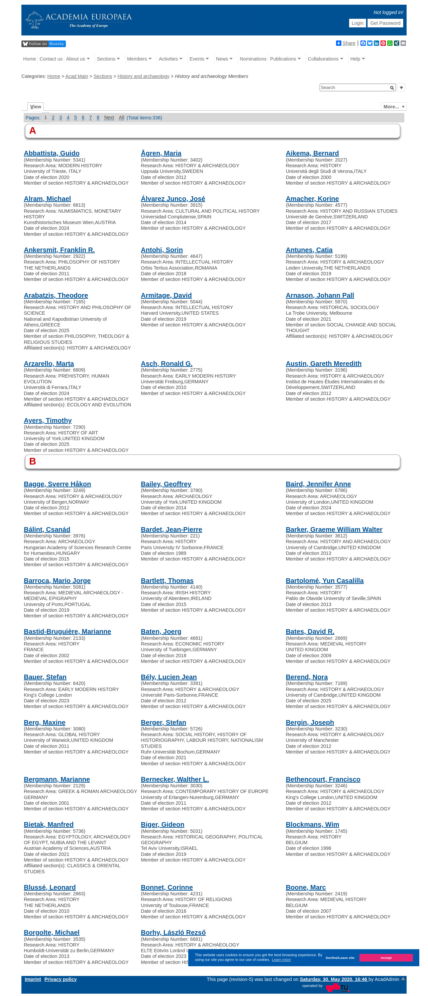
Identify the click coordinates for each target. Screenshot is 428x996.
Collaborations (323, 59)
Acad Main (77, 76)
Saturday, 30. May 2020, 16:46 (334, 979)
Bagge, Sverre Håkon (57, 484)
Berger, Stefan (163, 722)
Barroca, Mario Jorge (57, 580)
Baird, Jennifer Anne (318, 484)
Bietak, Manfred (49, 824)
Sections (106, 59)
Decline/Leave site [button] (340, 958)
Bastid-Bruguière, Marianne (67, 631)
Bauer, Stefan (45, 677)
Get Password (385, 23)
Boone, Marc (306, 887)
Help (355, 59)
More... (391, 106)
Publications (283, 59)
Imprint (33, 979)
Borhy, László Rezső (173, 932)
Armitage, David (166, 295)
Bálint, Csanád (47, 529)
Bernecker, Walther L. (175, 779)
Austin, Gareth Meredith (324, 363)
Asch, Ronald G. (166, 363)
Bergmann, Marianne (57, 779)
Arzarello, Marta (49, 363)
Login (357, 23)
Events (197, 59)
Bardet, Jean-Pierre (171, 529)
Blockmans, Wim (312, 824)
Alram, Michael (47, 198)
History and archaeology (144, 76)
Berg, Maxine (44, 722)
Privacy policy (60, 979)
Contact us (51, 59)
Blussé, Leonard (50, 887)
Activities (168, 59)
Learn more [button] (281, 960)
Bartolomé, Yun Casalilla (325, 580)
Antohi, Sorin (162, 250)
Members (137, 59)
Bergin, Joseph (310, 722)
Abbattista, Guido (52, 153)
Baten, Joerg (161, 631)
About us (75, 59)
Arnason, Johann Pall (320, 295)
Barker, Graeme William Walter (334, 529)
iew (35, 106)
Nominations (253, 59)
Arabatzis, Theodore (56, 295)
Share (345, 43)
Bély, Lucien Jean (169, 677)
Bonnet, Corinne (167, 887)
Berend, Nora (307, 677)
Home (29, 59)
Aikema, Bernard (312, 153)
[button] (392, 88)
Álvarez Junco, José (173, 198)
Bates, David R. (310, 631)
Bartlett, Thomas (167, 580)
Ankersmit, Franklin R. (59, 250)
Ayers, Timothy (48, 420)
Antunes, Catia (309, 250)
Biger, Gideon (162, 824)
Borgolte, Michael (52, 932)
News (222, 59)
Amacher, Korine (312, 198)
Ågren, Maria (161, 153)
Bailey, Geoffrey (166, 484)
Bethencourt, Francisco (323, 779)
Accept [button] (386, 958)
